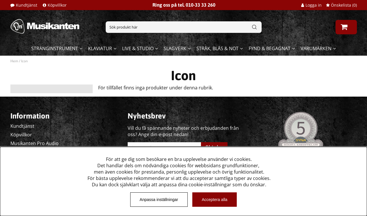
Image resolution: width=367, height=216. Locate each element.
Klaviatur (100, 48)
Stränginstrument (54, 48)
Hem (14, 61)
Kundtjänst (26, 5)
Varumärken (316, 48)
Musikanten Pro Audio (34, 143)
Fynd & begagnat (269, 48)
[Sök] (184, 27)
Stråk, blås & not (217, 48)
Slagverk (175, 48)
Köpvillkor (57, 5)
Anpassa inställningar (159, 199)
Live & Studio (138, 48)
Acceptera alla (215, 199)
